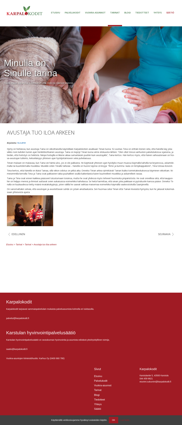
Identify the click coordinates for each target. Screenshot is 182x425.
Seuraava (164, 234)
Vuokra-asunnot (95, 12)
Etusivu (55, 12)
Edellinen (18, 234)
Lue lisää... (125, 420)
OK (113, 420)
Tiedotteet (142, 12)
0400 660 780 (57, 358)
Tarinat (115, 12)
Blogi (127, 12)
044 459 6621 (146, 378)
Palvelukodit (72, 12)
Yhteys (158, 12)
